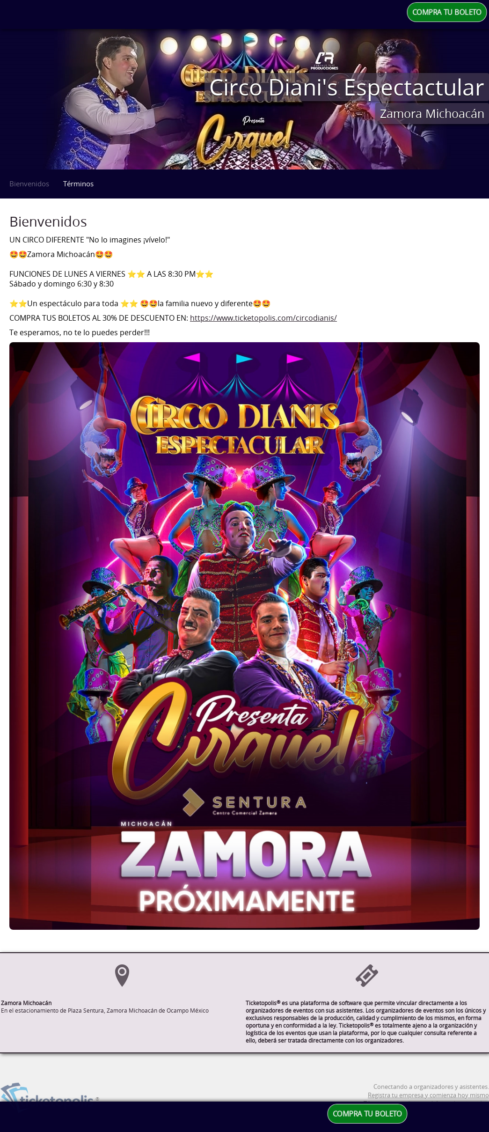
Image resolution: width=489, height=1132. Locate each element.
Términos (78, 183)
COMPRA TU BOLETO (447, 12)
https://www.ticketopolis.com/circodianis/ (263, 318)
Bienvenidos (29, 183)
